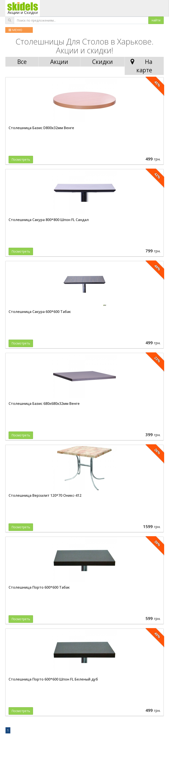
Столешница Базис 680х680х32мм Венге (44, 403)
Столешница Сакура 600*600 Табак (40, 311)
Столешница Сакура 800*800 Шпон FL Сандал (49, 219)
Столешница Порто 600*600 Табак (39, 587)
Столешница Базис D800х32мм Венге (41, 127)
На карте (140, 66)
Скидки (102, 62)
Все (22, 62)
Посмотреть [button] (20, 159)
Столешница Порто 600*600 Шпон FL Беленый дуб (53, 679)
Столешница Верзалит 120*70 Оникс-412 (45, 495)
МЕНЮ (15, 30)
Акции (59, 62)
